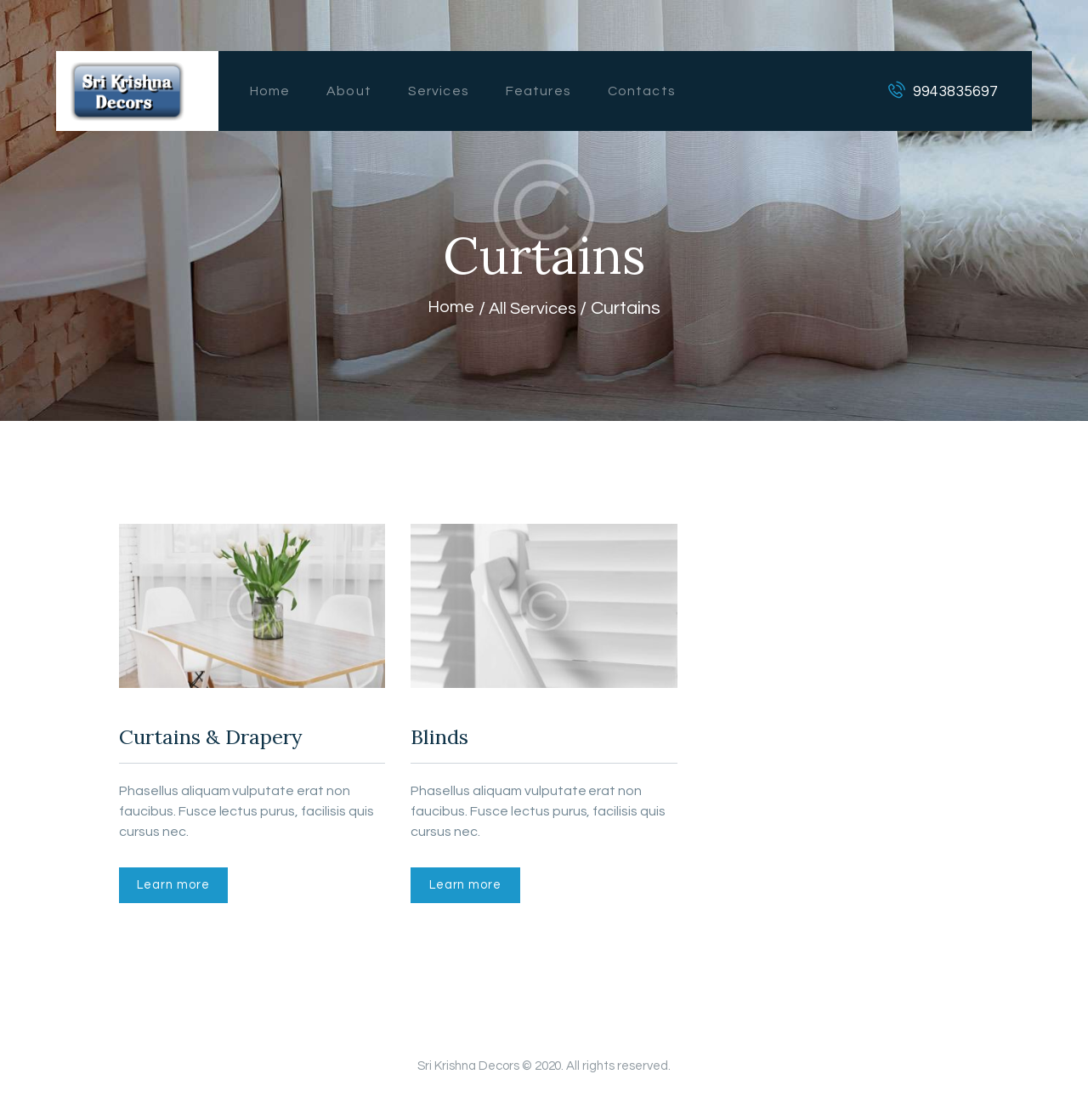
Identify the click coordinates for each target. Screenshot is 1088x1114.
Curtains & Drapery (234, 741)
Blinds (447, 741)
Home (447, 308)
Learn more (181, 894)
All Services (534, 308)
